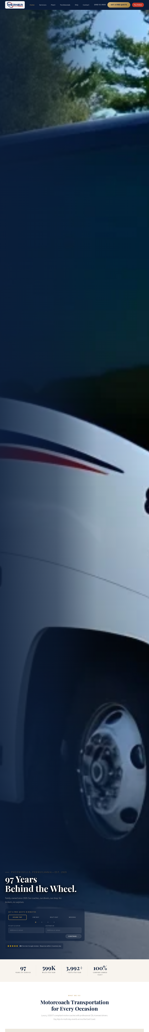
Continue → (73, 936)
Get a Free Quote (119, 5)
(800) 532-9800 (100, 4)
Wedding (72, 917)
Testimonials (65, 5)
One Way (35, 917)
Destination (50, 926)
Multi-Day (54, 917)
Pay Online (138, 5)
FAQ (76, 5)
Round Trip (17, 917)
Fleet (53, 5)
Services (42, 5)
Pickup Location (14, 926)
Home (32, 5)
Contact (86, 5)
